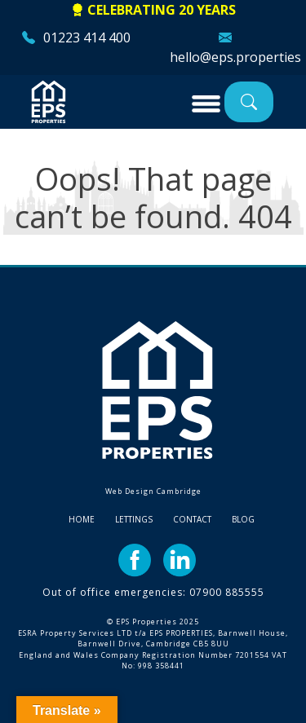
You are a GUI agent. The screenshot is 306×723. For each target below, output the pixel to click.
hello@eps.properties (235, 57)
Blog (243, 519)
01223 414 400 (87, 37)
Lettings (134, 519)
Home (82, 519)
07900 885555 (226, 592)
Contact (192, 519)
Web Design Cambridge (153, 491)
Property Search (249, 101)
